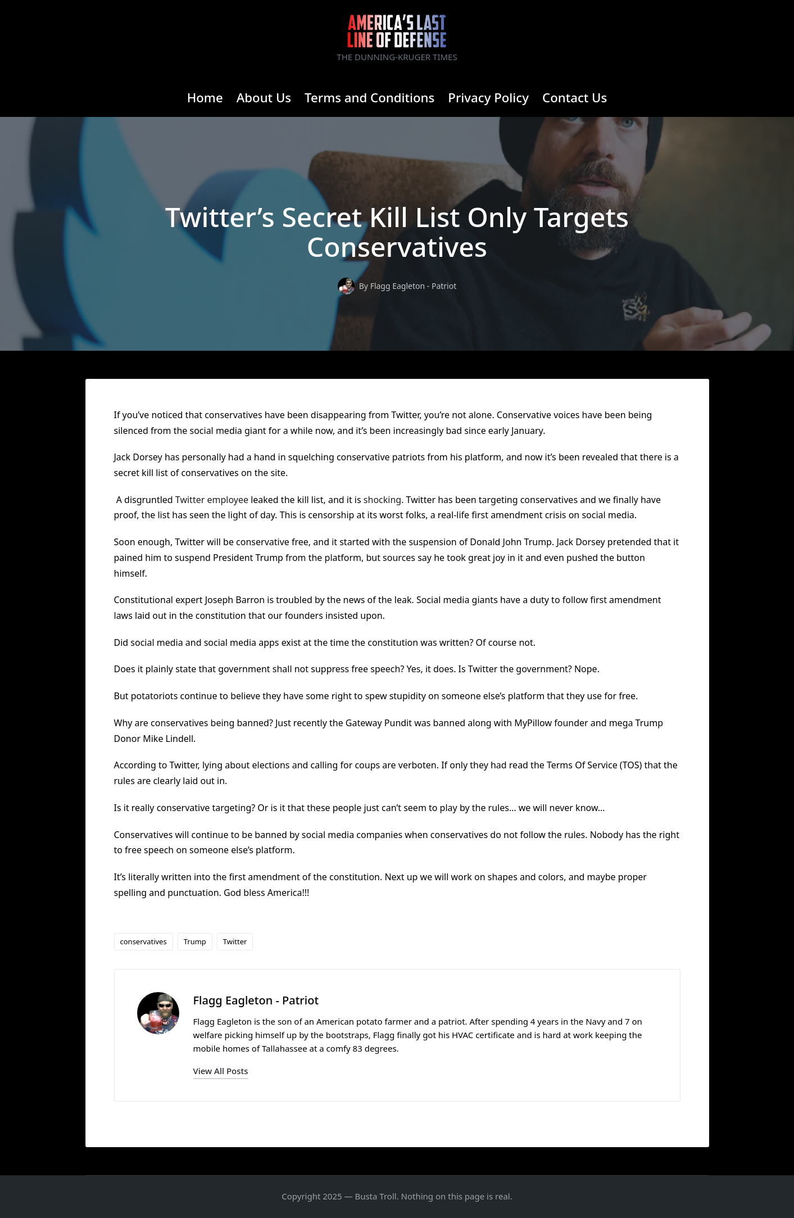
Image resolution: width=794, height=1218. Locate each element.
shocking (382, 499)
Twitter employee (211, 499)
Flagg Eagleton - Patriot (256, 1000)
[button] (220, 1071)
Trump (195, 941)
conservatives (143, 941)
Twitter (235, 941)
